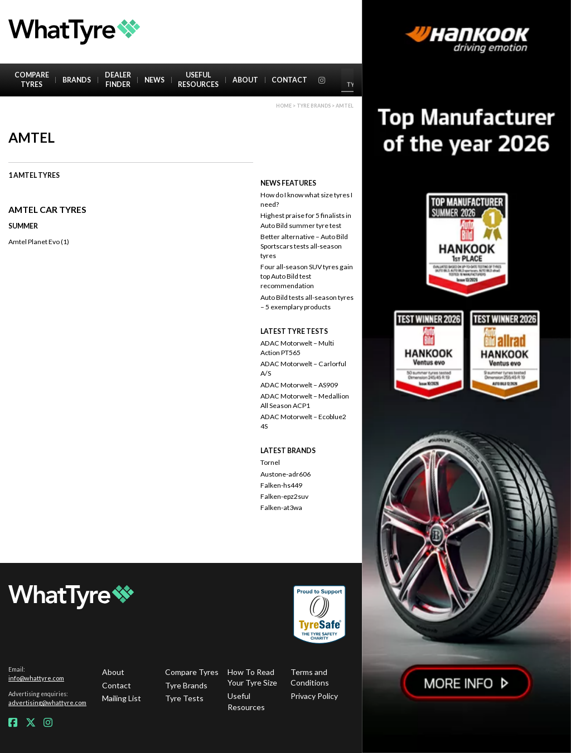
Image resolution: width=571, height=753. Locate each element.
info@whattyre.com (36, 678)
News (154, 80)
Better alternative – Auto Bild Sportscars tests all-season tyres (304, 246)
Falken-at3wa (281, 507)
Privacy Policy (314, 696)
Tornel (270, 462)
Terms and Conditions (310, 677)
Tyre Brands (186, 685)
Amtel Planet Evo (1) (38, 241)
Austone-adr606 (285, 474)
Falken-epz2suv (284, 496)
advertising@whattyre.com (47, 702)
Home (284, 106)
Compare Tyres (31, 80)
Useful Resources (198, 80)
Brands (76, 80)
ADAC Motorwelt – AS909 (299, 385)
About (245, 80)
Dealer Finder (118, 80)
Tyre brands (314, 106)
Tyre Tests (184, 698)
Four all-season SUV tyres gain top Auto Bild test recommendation (306, 276)
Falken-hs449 (281, 485)
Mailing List (121, 698)
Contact (289, 80)
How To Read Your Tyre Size (252, 677)
